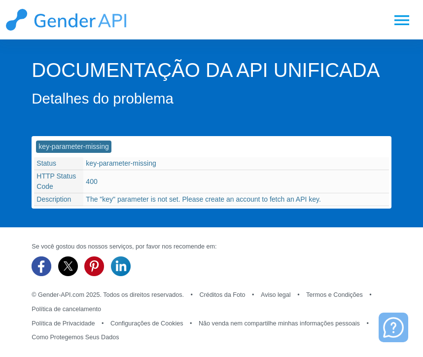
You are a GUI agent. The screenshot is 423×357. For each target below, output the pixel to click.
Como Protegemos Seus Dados (75, 337)
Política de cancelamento (66, 309)
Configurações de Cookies (146, 323)
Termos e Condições (334, 294)
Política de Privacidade (63, 323)
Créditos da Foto (222, 294)
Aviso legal (276, 294)
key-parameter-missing (73, 146)
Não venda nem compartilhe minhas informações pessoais (279, 323)
